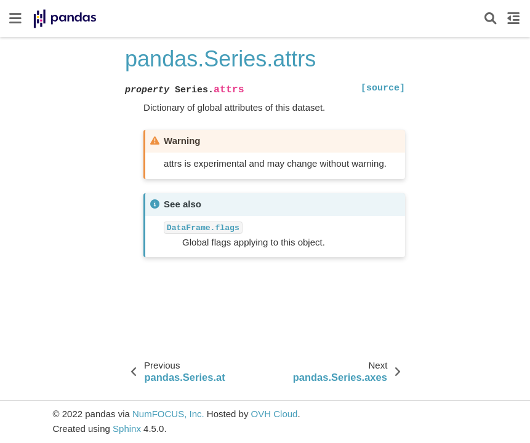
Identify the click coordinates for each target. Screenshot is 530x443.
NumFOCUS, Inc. (168, 414)
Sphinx (127, 428)
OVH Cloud (274, 414)
